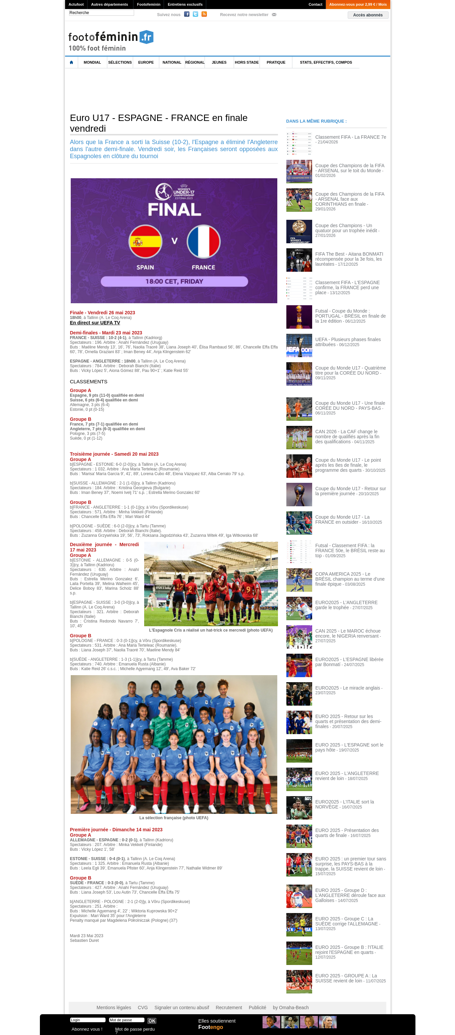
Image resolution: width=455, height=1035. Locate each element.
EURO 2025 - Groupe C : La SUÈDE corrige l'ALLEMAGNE (348, 915)
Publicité (240, 1001)
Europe (146, 62)
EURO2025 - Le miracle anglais (344, 685)
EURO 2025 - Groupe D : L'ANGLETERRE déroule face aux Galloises (346, 889)
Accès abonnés (368, 15)
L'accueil (71, 62)
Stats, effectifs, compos (326, 62)
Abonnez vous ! (84, 1030)
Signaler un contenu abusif (172, 1001)
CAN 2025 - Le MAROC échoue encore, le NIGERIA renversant (344, 630)
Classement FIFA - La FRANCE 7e (347, 137)
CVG (137, 1001)
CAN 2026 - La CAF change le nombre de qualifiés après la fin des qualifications (350, 433)
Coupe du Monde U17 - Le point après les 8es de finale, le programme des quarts (350, 462)
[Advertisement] (187, 90)
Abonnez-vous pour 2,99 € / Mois (358, 4)
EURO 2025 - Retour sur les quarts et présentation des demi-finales (349, 715)
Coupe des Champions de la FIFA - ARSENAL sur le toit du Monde (347, 168)
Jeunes (219, 62)
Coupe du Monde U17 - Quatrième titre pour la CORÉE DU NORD (350, 367)
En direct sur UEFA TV (93, 322)
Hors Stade (247, 62)
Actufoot (76, 4)
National (172, 62)
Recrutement (214, 1001)
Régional (195, 62)
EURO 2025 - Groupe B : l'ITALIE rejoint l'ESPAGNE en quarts (345, 943)
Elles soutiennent (216, 1024)
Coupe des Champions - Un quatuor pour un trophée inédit (348, 225)
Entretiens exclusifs (185, 4)
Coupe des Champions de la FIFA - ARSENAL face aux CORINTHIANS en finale (350, 199)
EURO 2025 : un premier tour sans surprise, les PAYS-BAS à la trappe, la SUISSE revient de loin (349, 860)
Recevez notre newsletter (244, 14)
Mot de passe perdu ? (133, 1030)
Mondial (92, 62)
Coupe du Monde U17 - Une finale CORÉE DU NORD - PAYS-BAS (346, 402)
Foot (212, 1030)
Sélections (120, 62)
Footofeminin (149, 4)
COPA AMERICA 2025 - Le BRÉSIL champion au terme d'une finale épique (350, 573)
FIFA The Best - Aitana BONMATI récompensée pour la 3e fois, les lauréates (345, 256)
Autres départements (109, 4)
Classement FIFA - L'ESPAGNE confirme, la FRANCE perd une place (349, 281)
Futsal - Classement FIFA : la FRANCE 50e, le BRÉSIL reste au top (350, 544)
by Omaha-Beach (270, 1001)
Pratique (276, 62)
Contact (315, 4)
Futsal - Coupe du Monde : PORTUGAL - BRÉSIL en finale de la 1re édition (351, 310)
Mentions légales (112, 1001)
